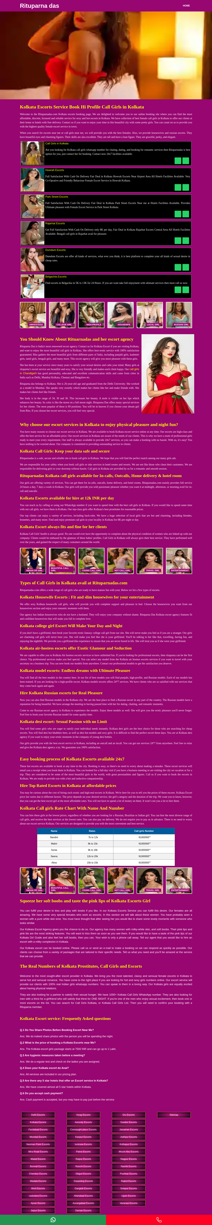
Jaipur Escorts (38, 1210)
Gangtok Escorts (83, 1188)
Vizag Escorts (83, 1115)
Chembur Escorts (38, 1173)
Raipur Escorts (83, 1159)
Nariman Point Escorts (38, 1144)
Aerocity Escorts (83, 1122)
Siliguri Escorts (83, 1173)
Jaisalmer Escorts (128, 1129)
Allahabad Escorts (83, 1196)
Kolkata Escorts (38, 1122)
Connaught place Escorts (83, 1129)
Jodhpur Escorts (128, 1137)
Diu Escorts (129, 1115)
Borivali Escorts (38, 1166)
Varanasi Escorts (129, 1203)
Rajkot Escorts (128, 1181)
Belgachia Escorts (56, 276)
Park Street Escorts (56, 196)
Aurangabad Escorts (83, 1203)
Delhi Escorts (38, 1115)
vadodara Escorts (38, 1196)
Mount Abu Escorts (129, 1151)
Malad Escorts (38, 1159)
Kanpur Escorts (83, 1137)
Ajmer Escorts (38, 1203)
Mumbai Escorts (38, 1137)
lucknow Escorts (83, 1144)
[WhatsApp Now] (185, 160)
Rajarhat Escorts (55, 223)
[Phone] (159, 1220)
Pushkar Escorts (128, 1173)
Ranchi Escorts (83, 1166)
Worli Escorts (38, 1188)
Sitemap (174, 1115)
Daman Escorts (83, 1210)
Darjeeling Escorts (83, 1181)
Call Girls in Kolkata (56, 143)
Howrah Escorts (54, 170)
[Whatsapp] (53, 1220)
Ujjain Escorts (128, 1196)
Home (186, 5)
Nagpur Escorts (129, 1159)
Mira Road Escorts (38, 1151)
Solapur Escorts (128, 1188)
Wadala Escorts (38, 1181)
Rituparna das (39, 6)
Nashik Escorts (128, 1166)
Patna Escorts (83, 1151)
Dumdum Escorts (55, 250)
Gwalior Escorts (128, 1122)
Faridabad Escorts (38, 1129)
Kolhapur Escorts (129, 1144)
